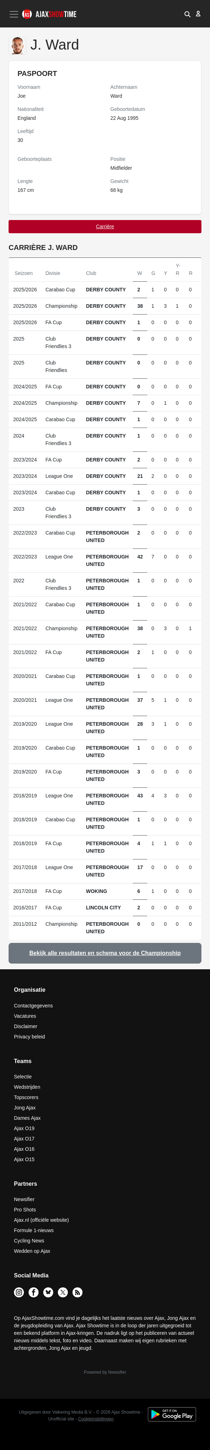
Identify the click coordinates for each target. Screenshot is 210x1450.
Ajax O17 (24, 1139)
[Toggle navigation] (15, 14)
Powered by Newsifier (105, 1372)
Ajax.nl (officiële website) (41, 1220)
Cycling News (29, 1241)
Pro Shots (25, 1209)
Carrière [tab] (105, 226)
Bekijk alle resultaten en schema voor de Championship (105, 953)
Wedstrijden (27, 1087)
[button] (187, 13)
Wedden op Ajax (32, 1251)
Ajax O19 (24, 1128)
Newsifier (24, 1199)
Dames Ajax (27, 1118)
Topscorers (26, 1097)
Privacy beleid (29, 1037)
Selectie (23, 1076)
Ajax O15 (24, 1159)
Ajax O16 (24, 1149)
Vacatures (25, 1016)
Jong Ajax (25, 1108)
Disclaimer (25, 1026)
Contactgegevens (33, 1006)
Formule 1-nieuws (34, 1230)
